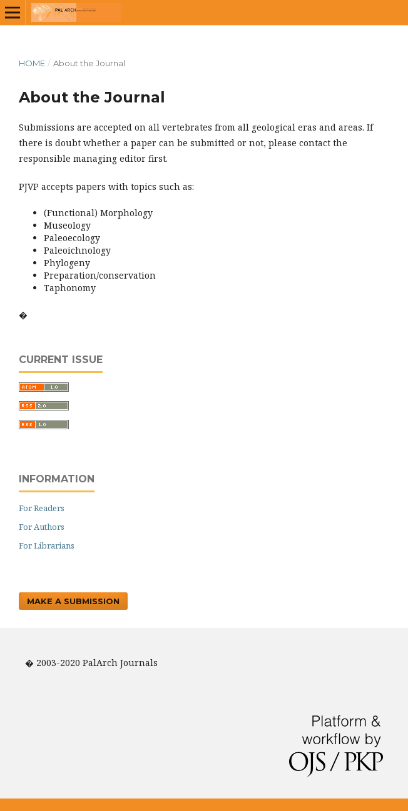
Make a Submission (73, 601)
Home (32, 63)
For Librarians (46, 545)
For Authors (41, 526)
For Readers (41, 508)
